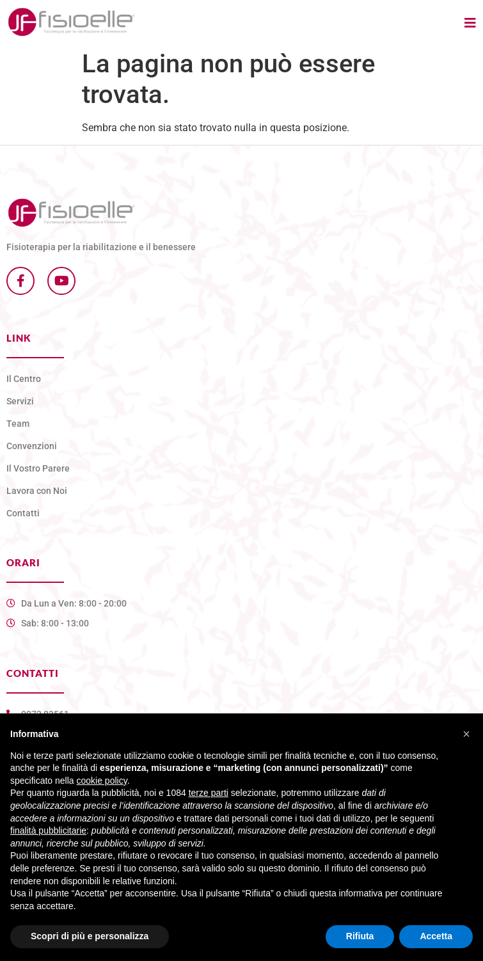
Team (17, 423)
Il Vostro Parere (38, 468)
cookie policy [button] (102, 780)
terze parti (208, 793)
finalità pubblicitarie (48, 830)
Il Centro (23, 379)
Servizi (20, 401)
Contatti (23, 513)
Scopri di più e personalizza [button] (89, 936)
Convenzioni (31, 446)
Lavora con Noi (36, 491)
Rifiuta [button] (360, 936)
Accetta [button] (436, 936)
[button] (466, 734)
